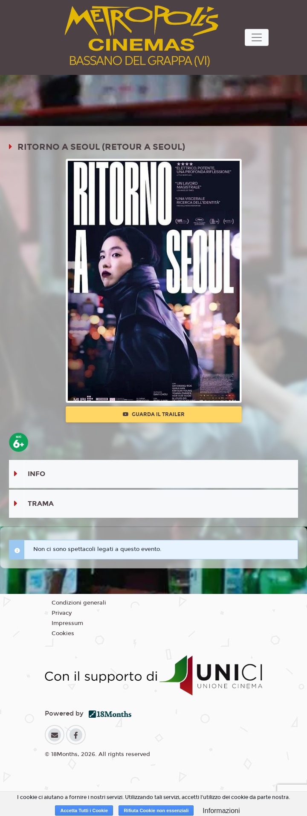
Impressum (67, 623)
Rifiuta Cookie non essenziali (156, 810)
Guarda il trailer (154, 414)
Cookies (63, 633)
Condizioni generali (79, 602)
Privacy (62, 613)
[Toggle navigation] (257, 37)
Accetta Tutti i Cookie (84, 810)
